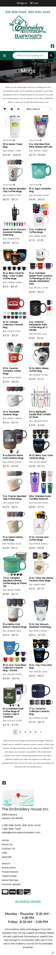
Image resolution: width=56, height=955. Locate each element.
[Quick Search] (30, 55)
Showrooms (9, 867)
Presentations (10, 872)
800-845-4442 (39, 12)
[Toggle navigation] (4, 55)
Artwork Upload (11, 884)
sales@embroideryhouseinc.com (21, 832)
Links (4, 852)
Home (5, 840)
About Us (7, 844)
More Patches (10, 880)
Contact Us (8, 848)
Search (6, 863)
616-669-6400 (16, 12)
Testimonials (9, 876)
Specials (6, 857)
